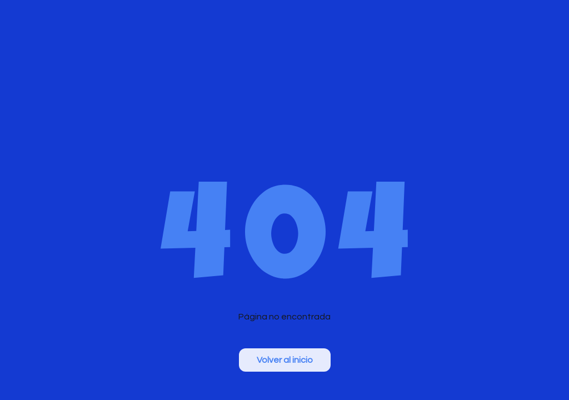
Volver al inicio (285, 360)
